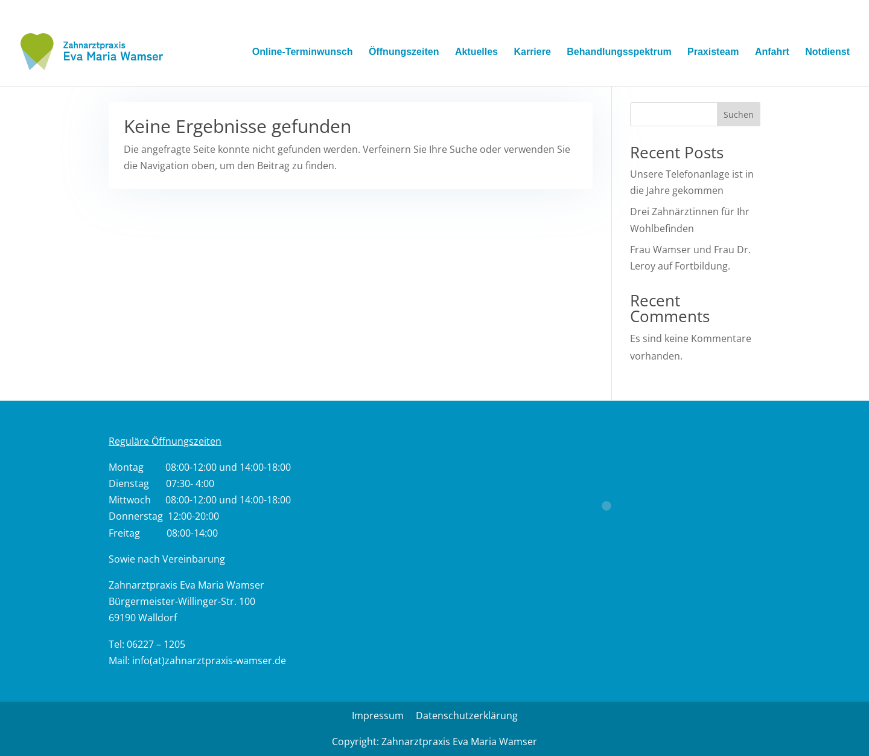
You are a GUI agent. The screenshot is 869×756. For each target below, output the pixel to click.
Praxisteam (713, 52)
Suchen (739, 114)
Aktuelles (476, 52)
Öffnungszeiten (404, 52)
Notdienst (827, 52)
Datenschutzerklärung (467, 715)
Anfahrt (772, 52)
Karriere (532, 52)
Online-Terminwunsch (302, 52)
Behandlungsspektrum (619, 52)
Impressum (378, 715)
